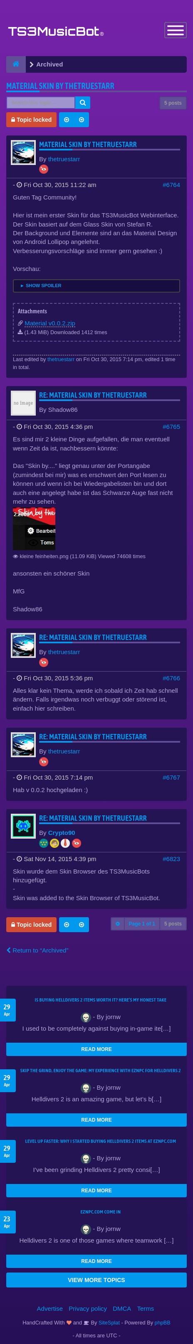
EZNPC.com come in (101, 1212)
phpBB (163, 1322)
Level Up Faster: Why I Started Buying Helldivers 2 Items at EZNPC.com (100, 1141)
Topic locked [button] (31, 119)
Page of (142, 924)
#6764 (171, 184)
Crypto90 (61, 832)
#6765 (171, 426)
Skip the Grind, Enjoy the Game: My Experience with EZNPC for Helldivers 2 (100, 1070)
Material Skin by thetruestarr (60, 86)
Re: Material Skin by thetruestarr (93, 395)
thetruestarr (64, 158)
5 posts (173, 103)
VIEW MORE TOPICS (96, 1280)
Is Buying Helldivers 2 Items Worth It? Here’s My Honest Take (101, 1000)
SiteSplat (108, 1322)
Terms (145, 1308)
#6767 (171, 777)
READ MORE (96, 1049)
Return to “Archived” (37, 950)
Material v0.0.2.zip (50, 323)
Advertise (50, 1308)
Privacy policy (88, 1308)
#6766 (171, 678)
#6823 (171, 858)
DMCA (122, 1308)
